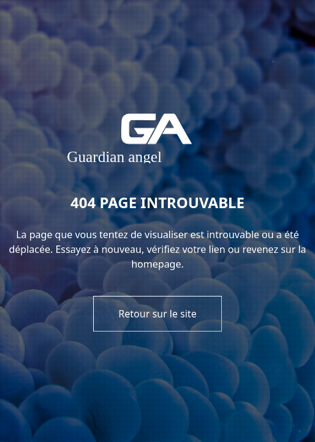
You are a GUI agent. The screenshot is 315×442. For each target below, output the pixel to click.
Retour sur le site (157, 313)
